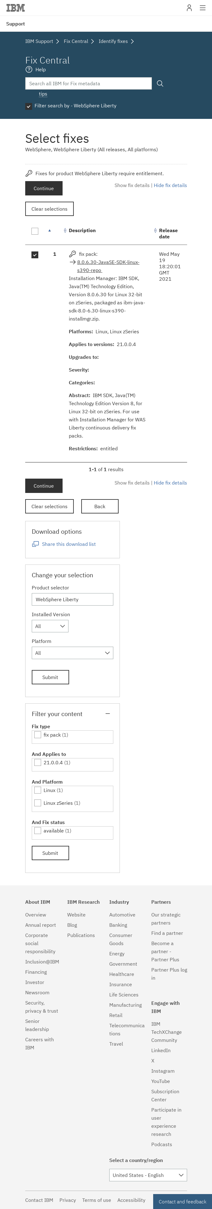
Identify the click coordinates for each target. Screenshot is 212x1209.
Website (76, 914)
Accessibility (131, 1200)
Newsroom (37, 992)
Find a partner (167, 933)
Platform (41, 641)
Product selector (50, 587)
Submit (50, 677)
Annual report (40, 925)
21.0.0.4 (53, 762)
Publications (81, 935)
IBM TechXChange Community (166, 1032)
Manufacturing (125, 1005)
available (54, 830)
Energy (117, 953)
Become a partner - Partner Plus (165, 951)
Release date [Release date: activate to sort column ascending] (168, 233)
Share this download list (69, 544)
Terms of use (96, 1200)
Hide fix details (170, 185)
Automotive (122, 914)
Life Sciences (124, 994)
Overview (35, 914)
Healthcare (121, 974)
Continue (44, 188)
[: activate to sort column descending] (55, 233)
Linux (49, 790)
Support (15, 24)
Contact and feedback (182, 1201)
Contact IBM (39, 1200)
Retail (115, 1015)
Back (99, 506)
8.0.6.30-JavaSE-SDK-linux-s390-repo (108, 266)
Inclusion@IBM (42, 961)
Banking (118, 925)
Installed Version (51, 614)
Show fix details (132, 185)
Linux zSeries (58, 803)
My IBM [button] (189, 10)
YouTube (160, 1081)
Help (40, 69)
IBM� (15, 8)
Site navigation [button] (203, 11)
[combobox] (50, 626)
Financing (36, 972)
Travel (116, 1044)
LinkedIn (161, 1050)
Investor (34, 982)
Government (123, 964)
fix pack (52, 735)
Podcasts (161, 1144)
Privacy (67, 1200)
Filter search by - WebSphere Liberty (75, 105)
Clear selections (49, 209)
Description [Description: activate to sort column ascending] (82, 230)
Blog (72, 925)
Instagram (163, 1071)
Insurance (120, 984)
